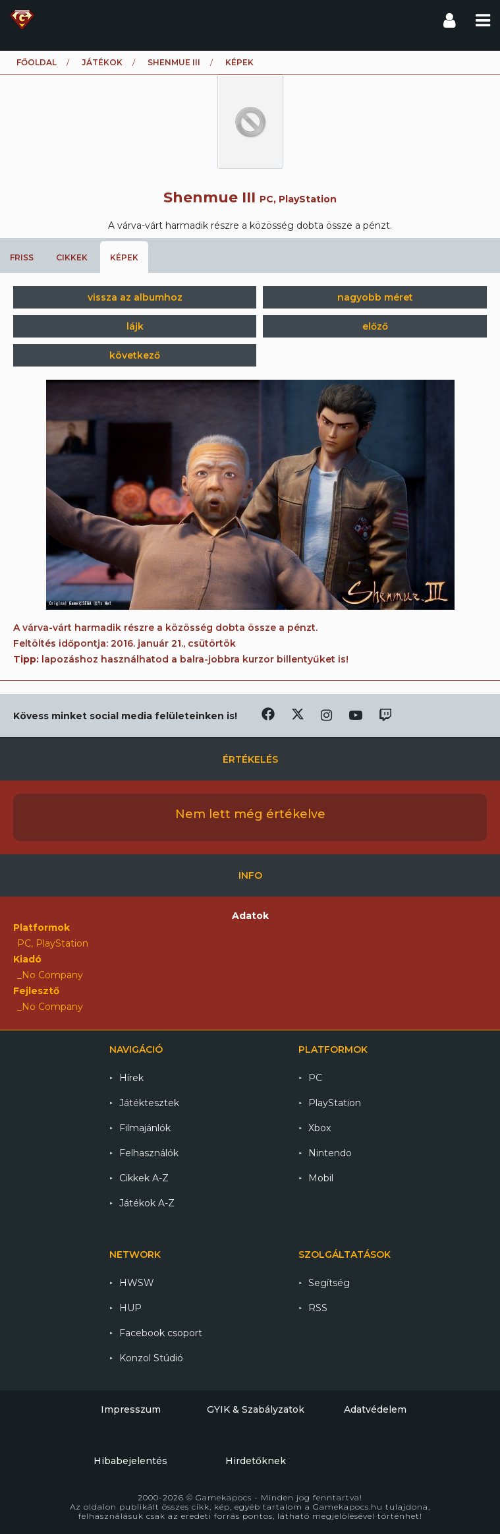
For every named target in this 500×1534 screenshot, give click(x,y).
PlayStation (334, 1103)
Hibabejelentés (130, 1461)
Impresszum (131, 1409)
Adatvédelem (375, 1409)
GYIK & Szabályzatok (255, 1409)
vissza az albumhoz (135, 297)
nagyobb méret (375, 297)
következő (134, 355)
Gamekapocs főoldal (22, 20)
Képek (124, 257)
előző (375, 326)
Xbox (319, 1128)
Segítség (329, 1283)
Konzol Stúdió (151, 1358)
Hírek (131, 1078)
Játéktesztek (149, 1103)
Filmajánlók (145, 1128)
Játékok (102, 62)
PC (315, 1078)
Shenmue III (174, 62)
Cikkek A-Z (144, 1178)
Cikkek (72, 257)
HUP (130, 1308)
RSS (317, 1308)
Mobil (320, 1178)
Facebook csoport (160, 1333)
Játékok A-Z (147, 1203)
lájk (135, 326)
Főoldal (36, 62)
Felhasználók (149, 1153)
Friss (22, 257)
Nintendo (330, 1153)
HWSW (136, 1283)
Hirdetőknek (255, 1461)
